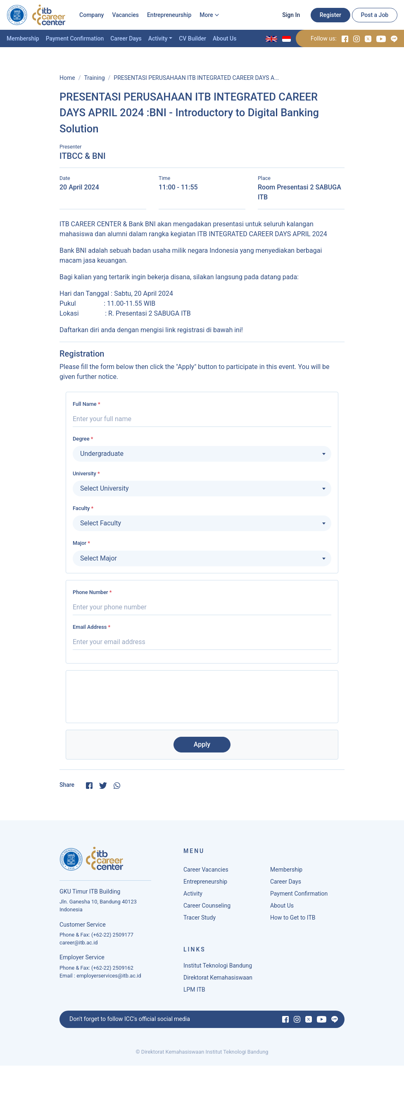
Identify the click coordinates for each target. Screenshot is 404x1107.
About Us (224, 38)
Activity (158, 38)
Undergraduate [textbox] (102, 454)
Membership (23, 38)
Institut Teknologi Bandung (217, 967)
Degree (83, 439)
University (86, 473)
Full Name (86, 404)
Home (67, 77)
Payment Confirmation (75, 38)
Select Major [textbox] (98, 558)
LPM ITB (194, 991)
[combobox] (202, 454)
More (206, 15)
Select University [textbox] (104, 488)
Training (94, 77)
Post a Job (374, 15)
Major (81, 543)
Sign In (291, 15)
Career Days (126, 38)
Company (91, 15)
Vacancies (125, 15)
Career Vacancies (205, 871)
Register (330, 15)
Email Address (91, 627)
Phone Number (92, 592)
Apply (202, 744)
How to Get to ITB (292, 919)
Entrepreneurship (169, 15)
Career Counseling (207, 907)
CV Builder (192, 38)
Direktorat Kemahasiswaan (217, 979)
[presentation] (202, 693)
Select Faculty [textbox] (100, 523)
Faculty (83, 508)
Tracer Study (199, 919)
